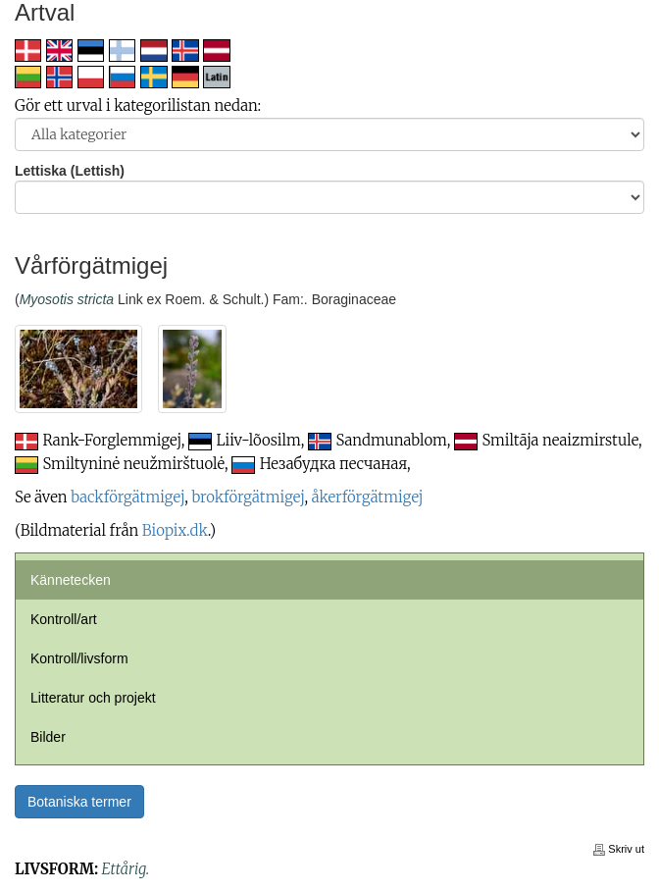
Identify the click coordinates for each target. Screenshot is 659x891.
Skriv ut (618, 849)
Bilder (48, 737)
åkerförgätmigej (368, 497)
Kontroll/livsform (79, 658)
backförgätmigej (127, 497)
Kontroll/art (63, 619)
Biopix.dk (175, 530)
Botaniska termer (79, 802)
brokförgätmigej (247, 497)
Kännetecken (70, 580)
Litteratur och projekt (93, 698)
